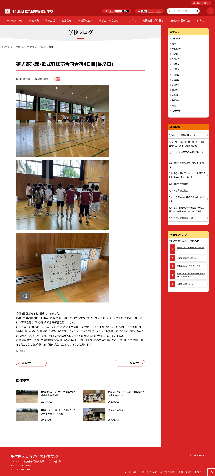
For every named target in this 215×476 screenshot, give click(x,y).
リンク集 (131, 20)
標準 (144, 11)
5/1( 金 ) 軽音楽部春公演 (181, 218)
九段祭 (175, 95)
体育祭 (175, 89)
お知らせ (176, 38)
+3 (25, 296)
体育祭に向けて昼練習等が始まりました (190, 249)
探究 (174, 105)
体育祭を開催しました (185, 284)
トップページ (17, 20)
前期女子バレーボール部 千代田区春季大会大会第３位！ (191, 275)
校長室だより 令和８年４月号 (188, 265)
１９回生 (175, 64)
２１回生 (175, 74)
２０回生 (175, 69)
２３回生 (175, 84)
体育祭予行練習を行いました (188, 258)
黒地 (125, 11)
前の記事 (26, 363)
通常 (111, 11)
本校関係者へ (85, 20)
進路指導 (66, 20)
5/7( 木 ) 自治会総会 (178, 190)
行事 (174, 43)
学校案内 (34, 20)
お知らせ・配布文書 (180, 20)
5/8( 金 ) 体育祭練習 (178, 183)
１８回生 (175, 58)
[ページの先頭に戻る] (211, 472)
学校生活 (50, 20)
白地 (118, 11)
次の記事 (134, 363)
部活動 (22, 351)
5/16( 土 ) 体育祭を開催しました (184, 135)
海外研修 (176, 110)
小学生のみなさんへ (110, 20)
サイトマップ (198, 455)
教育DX (201, 20)
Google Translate (201, 2)
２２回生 (175, 79)
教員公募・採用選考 (152, 20)
